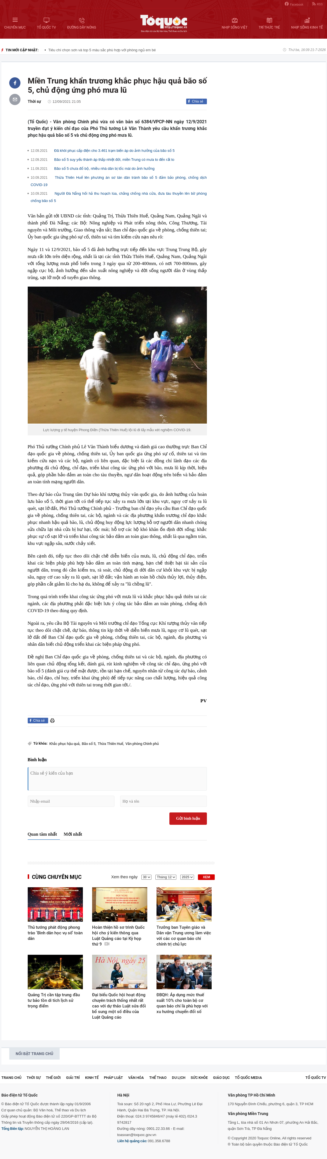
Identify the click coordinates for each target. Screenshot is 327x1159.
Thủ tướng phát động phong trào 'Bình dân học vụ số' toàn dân (55, 933)
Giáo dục (221, 1078)
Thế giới (53, 1078)
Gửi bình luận (188, 818)
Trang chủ (11, 1078)
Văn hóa (136, 1078)
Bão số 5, (89, 744)
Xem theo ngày (124, 877)
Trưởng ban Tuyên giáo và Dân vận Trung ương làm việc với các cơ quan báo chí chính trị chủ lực (184, 936)
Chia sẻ (197, 101)
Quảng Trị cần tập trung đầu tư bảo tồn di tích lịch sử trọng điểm (54, 1000)
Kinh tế (92, 1078)
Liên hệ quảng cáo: (132, 1141)
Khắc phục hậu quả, (64, 744)
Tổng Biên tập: (12, 1129)
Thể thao (158, 1078)
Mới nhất (73, 834)
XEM (206, 877)
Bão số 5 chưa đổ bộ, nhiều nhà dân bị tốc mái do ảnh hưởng (104, 168)
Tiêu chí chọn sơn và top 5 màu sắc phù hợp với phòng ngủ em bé (102, 50)
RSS (317, 4)
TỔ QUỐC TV (315, 1078)
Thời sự (34, 101)
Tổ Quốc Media (248, 1078)
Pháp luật (113, 1078)
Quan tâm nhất (42, 834)
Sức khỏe (199, 1078)
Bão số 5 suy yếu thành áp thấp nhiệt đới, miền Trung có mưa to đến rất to (114, 159)
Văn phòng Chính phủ (142, 744)
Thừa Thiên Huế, (111, 744)
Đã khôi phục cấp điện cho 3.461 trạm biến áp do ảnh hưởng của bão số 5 (114, 150)
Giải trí (73, 1078)
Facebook (294, 4)
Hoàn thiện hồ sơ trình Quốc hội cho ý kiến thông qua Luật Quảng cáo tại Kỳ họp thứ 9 (118, 936)
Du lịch (178, 1078)
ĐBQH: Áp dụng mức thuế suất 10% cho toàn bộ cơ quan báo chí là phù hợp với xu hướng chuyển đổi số (182, 1003)
